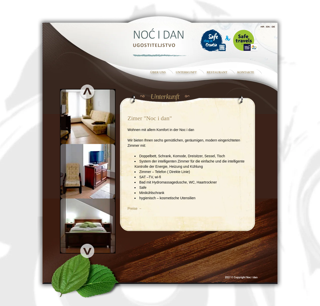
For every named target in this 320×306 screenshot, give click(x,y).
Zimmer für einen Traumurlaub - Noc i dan (160, 42)
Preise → (135, 208)
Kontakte (245, 72)
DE (273, 26)
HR (262, 26)
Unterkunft (186, 72)
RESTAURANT (217, 72)
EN (268, 26)
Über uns (158, 72)
